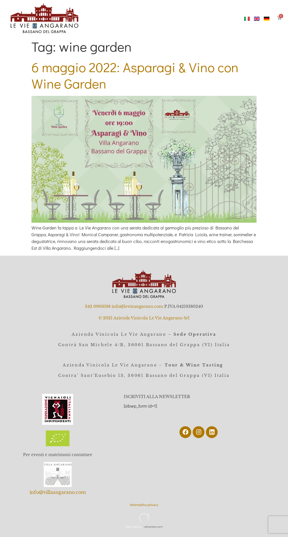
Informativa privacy (144, 505)
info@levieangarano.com (137, 306)
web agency (133, 527)
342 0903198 (98, 306)
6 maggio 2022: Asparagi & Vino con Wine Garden (135, 75)
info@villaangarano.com (58, 492)
